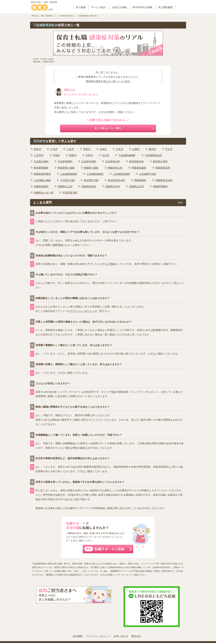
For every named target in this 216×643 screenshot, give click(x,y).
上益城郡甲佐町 (147, 174)
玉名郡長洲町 (88, 161)
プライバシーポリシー (82, 311)
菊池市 (152, 149)
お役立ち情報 (119, 7)
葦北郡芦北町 (91, 180)
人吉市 (70, 149)
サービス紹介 (98, 7)
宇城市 (56, 155)
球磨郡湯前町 (41, 186)
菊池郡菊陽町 (41, 168)
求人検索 (81, 7)
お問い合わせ (120, 636)
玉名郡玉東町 (41, 161)
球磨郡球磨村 (160, 186)
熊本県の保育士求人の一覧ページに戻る (108, 81)
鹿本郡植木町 (136, 161)
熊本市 (37, 149)
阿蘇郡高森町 (139, 168)
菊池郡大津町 (160, 161)
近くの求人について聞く (108, 128)
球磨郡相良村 (88, 186)
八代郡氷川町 (67, 180)
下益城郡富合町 (153, 155)
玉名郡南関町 (65, 161)
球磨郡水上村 (65, 186)
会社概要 (77, 636)
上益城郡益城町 (121, 174)
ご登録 (111, 264)
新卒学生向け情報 (142, 7)
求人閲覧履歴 (165, 7)
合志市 (105, 155)
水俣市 (103, 149)
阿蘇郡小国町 (91, 168)
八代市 (54, 149)
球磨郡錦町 (140, 180)
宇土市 (168, 149)
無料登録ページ (61, 245)
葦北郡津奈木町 (116, 180)
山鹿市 (136, 149)
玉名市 (119, 149)
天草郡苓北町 (70, 192)
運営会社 (136, 636)
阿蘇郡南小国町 (66, 168)
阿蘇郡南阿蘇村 (42, 174)
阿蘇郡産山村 (115, 168)
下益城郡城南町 (127, 155)
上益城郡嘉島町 (95, 174)
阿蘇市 (72, 155)
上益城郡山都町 (42, 180)
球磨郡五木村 (112, 186)
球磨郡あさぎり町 (44, 192)
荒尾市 (86, 149)
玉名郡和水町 (112, 161)
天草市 (89, 155)
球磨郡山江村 (136, 186)
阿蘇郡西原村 (162, 168)
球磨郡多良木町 (164, 180)
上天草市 (39, 155)
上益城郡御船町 (68, 174)
